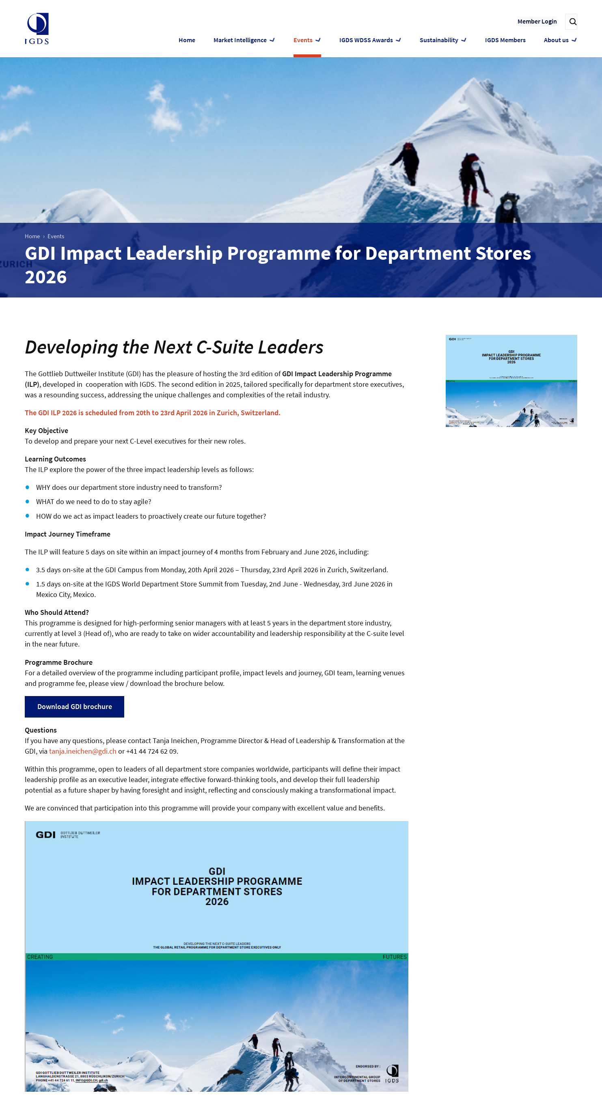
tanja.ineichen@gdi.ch (83, 751)
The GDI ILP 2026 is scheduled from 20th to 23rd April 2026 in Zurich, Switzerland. (153, 412)
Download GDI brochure (74, 706)
